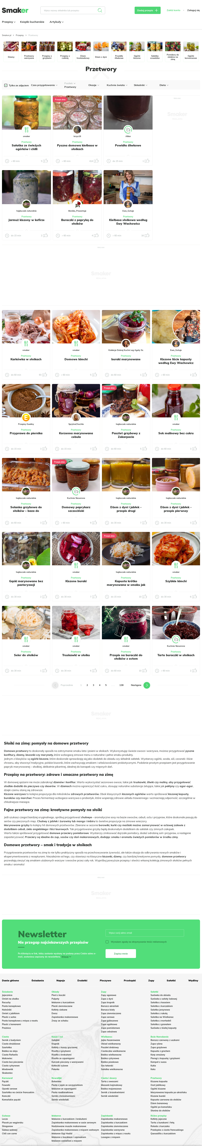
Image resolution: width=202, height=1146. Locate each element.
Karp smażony (158, 1054)
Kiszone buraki (76, 581)
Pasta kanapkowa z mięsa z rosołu (20, 1020)
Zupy (151, 980)
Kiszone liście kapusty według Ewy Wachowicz (175, 361)
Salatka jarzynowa (160, 1009)
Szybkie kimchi (176, 581)
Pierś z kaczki (58, 995)
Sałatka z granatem (161, 1024)
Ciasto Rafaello (10, 1054)
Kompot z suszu (158, 1062)
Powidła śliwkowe (128, 145)
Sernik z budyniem (11, 1040)
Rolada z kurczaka (160, 1126)
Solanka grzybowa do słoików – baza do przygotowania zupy (26, 510)
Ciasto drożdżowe (11, 1043)
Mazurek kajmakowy (111, 1085)
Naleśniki (7, 1009)
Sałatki (171, 980)
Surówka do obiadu (161, 995)
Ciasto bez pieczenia (12, 1062)
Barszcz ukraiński (110, 1006)
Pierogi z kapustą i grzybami (165, 1058)
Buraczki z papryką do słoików (77, 221)
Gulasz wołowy (9, 1130)
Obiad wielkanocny (111, 1043)
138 (121, 685)
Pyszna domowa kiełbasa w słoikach (77, 147)
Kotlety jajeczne (159, 1119)
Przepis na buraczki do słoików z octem (126, 657)
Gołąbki (56, 1040)
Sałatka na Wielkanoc (162, 1017)
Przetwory (26, 142)
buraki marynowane (126, 359)
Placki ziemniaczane (62, 1006)
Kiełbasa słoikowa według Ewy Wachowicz (128, 221)
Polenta (55, 1069)
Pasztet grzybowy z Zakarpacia (126, 435)
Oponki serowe (9, 1088)
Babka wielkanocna (111, 1054)
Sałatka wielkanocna (112, 1069)
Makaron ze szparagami (64, 1088)
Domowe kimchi (76, 359)
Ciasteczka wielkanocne (113, 1051)
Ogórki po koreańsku (161, 1107)
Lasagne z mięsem (110, 1137)
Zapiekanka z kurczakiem (114, 1122)
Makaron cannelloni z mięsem (67, 1140)
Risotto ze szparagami (63, 1058)
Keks (153, 1069)
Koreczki (6, 1096)
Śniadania (37, 980)
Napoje (60, 980)
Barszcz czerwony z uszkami (165, 1040)
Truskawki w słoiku (76, 655)
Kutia (153, 1065)
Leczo (5, 1119)
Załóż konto (173, 10)
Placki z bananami (11, 1024)
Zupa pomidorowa (110, 1028)
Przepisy (8, 22)
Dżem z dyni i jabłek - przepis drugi (126, 509)
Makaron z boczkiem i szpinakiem (69, 1137)
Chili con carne (9, 1133)
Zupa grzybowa (159, 1047)
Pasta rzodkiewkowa (62, 1092)
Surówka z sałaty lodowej (164, 998)
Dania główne (10, 980)
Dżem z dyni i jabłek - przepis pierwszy (176, 509)
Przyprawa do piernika (26, 433)
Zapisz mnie (121, 953)
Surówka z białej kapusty (164, 1028)
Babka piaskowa (109, 1062)
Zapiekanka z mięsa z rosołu (115, 1133)
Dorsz (54, 1013)
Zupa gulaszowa (109, 1020)
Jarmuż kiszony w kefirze (26, 220)
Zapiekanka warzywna (113, 1130)
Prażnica (6, 1028)
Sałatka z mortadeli (161, 1020)
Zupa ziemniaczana (111, 1013)
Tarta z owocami (109, 1081)
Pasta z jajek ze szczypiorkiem (67, 1085)
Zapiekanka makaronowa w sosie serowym (74, 1122)
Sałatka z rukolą (159, 1013)
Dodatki (82, 980)
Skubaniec (7, 1073)
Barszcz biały (108, 1009)
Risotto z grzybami (61, 1051)
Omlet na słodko (10, 998)
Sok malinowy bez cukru (176, 433)
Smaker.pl (6, 35)
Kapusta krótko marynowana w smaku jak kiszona (126, 584)
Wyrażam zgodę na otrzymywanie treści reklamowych (136, 941)
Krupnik (55, 1043)
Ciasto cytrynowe (11, 1065)
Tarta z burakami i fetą (162, 1122)
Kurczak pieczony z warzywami (68, 1062)
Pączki (5, 1081)
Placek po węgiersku (12, 1122)
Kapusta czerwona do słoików (166, 1099)
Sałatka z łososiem (160, 1002)
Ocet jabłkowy (158, 1085)
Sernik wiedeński (60, 1099)
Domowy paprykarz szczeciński (76, 509)
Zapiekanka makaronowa (65, 1017)
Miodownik (7, 1069)
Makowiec (7, 1058)
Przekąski (130, 980)
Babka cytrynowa (110, 1058)
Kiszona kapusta (159, 1081)
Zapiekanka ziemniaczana (114, 1126)
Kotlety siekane (59, 1009)
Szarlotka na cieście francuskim (18, 1092)
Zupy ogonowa (108, 995)
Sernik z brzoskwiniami (63, 1096)
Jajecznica (7, 995)
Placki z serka (9, 1017)
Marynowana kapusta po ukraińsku (169, 1092)
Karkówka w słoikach (26, 359)
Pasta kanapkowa (11, 1006)
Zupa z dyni (107, 998)
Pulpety (55, 998)
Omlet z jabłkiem (11, 1013)
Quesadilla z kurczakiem (163, 1133)
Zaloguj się (193, 10)
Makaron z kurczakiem (63, 1002)
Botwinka (56, 1081)
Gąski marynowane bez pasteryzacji (26, 583)
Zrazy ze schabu (60, 1020)
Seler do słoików (26, 655)
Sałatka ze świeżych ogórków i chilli (26, 147)
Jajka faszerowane (110, 1040)
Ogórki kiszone (158, 1088)
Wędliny (193, 980)
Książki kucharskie (32, 22)
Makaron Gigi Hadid (62, 1133)
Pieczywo (105, 980)
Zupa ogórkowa (109, 1024)
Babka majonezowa (111, 1088)
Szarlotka (7, 1047)
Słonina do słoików (160, 1110)
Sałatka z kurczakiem (162, 1006)
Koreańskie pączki (11, 1099)
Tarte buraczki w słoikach (176, 655)
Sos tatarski (107, 1065)
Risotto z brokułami (61, 1054)
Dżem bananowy (159, 1103)
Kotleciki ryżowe (60, 1065)
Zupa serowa (107, 1017)
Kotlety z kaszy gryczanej (64, 1047)
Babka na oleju (9, 1051)
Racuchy (6, 1002)
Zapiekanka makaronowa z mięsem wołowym (75, 1130)
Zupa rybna (156, 1043)
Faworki (6, 1085)
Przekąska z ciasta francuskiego (167, 1130)
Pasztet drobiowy (110, 1047)
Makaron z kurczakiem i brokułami (69, 1119)
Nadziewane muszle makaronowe (69, 1126)
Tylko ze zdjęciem (19, 85)
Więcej (65, 956)
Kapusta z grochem (160, 1051)
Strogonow (7, 1126)
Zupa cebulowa (109, 1031)
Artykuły (56, 22)
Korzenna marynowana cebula (76, 435)
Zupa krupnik (108, 1002)
